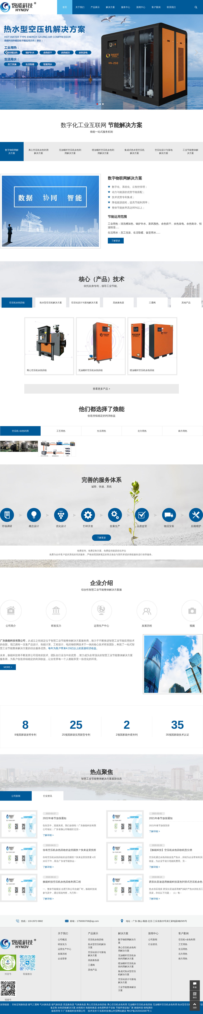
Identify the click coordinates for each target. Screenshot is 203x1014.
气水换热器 (45, 1004)
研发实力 (56, 625)
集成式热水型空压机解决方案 (134, 151)
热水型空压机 (184, 1004)
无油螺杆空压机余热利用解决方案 (70, 151)
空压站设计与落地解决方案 (164, 151)
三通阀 (152, 302)
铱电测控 (148, 1007)
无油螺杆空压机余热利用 (165, 1004)
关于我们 (79, 7)
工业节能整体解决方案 (190, 151)
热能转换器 (91, 1007)
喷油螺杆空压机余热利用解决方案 (103, 151)
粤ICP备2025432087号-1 (139, 1011)
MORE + (8, 667)
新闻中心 (140, 7)
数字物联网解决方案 (11, 151)
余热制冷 (80, 1007)
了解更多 (115, 240)
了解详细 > (48, 835)
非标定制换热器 (19, 1004)
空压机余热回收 (17, 302)
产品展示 (95, 7)
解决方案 (110, 7)
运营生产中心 (101, 625)
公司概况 (62, 939)
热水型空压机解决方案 (51, 302)
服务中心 (125, 7)
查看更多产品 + (101, 388)
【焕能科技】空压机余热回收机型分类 (170, 850)
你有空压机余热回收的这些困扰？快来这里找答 (69, 850)
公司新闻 (15, 796)
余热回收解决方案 (66, 1007)
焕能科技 (138, 1007)
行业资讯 (47, 796)
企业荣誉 (62, 958)
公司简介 (11, 625)
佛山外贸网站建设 (117, 1011)
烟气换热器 (56, 1004)
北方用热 (142, 431)
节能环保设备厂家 (125, 1007)
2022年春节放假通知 (54, 818)
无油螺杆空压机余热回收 (140, 1004)
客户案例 (156, 7)
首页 (64, 7)
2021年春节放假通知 (161, 818)
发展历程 (147, 625)
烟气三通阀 (33, 1004)
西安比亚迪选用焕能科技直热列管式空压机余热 (175, 881)
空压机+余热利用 (20, 431)
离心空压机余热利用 (117, 1004)
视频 (192, 625)
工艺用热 (60, 431)
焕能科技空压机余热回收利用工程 (62, 881)
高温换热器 (68, 1004)
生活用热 (101, 431)
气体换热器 (80, 1004)
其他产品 (186, 302)
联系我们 (171, 7)
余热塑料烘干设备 (106, 1007)
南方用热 (182, 431)
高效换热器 (118, 302)
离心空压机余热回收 (97, 1004)
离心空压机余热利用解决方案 (39, 151)
